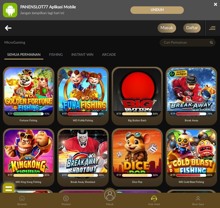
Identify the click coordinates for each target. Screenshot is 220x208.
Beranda (22, 201)
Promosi (66, 201)
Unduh (157, 10)
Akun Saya (198, 201)
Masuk (166, 28)
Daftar (192, 28)
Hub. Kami (154, 201)
